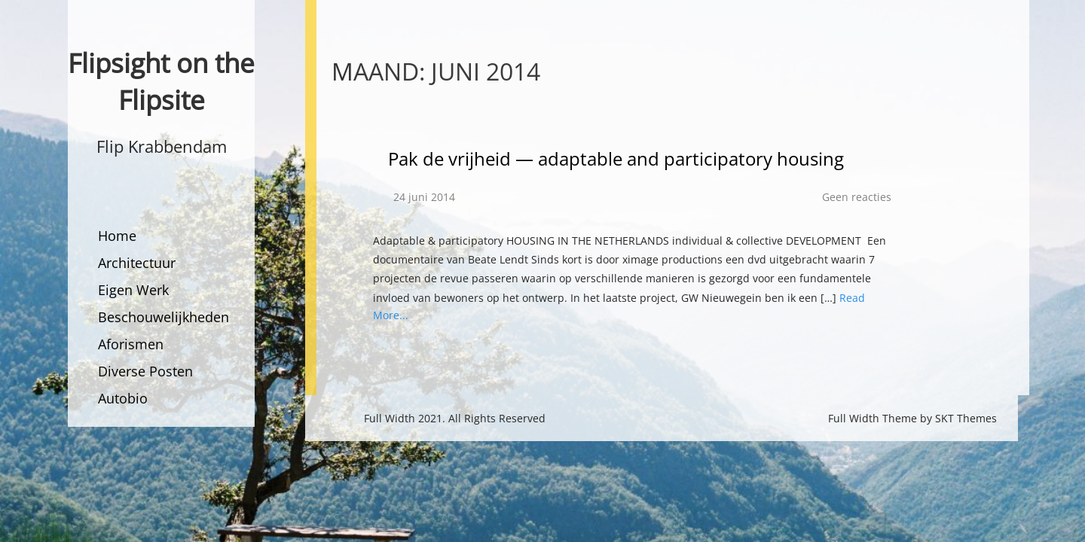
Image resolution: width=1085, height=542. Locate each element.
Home (117, 236)
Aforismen (131, 344)
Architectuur (137, 263)
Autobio (123, 398)
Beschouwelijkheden (163, 317)
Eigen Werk (133, 290)
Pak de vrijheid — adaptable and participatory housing (616, 158)
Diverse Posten (145, 371)
